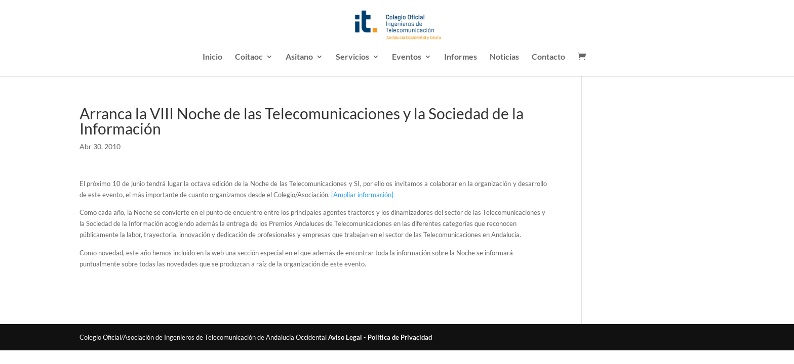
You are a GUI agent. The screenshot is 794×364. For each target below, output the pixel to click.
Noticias (504, 57)
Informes (460, 57)
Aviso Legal (345, 337)
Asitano (299, 57)
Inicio (212, 57)
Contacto (548, 57)
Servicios (352, 57)
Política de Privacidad (400, 337)
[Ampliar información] (362, 195)
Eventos (406, 57)
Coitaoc (249, 57)
